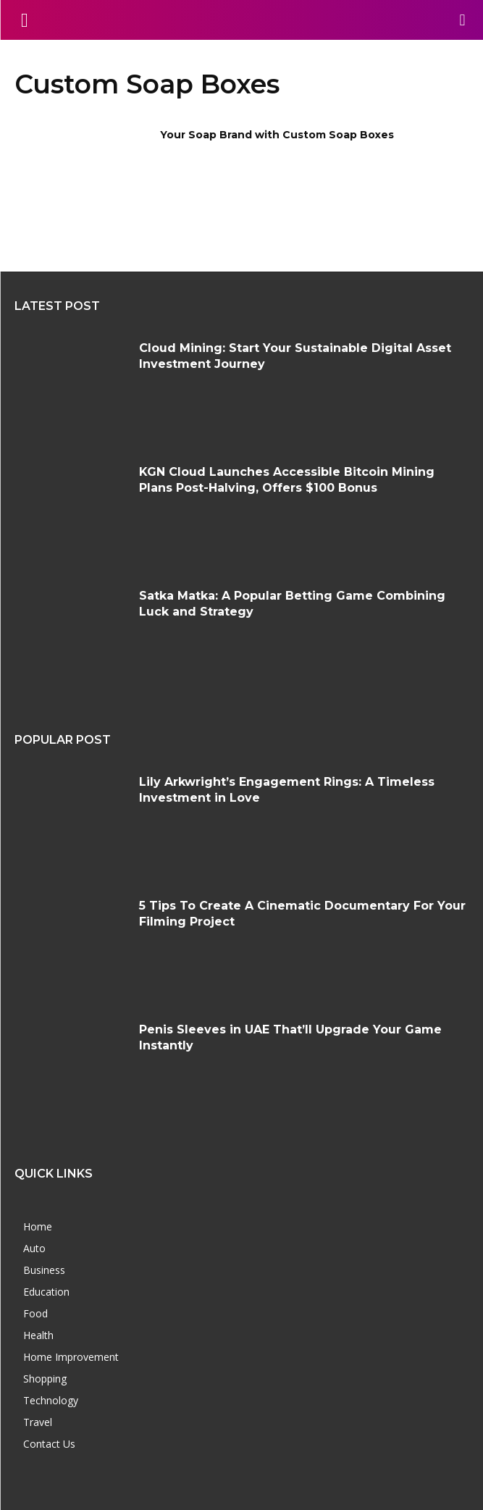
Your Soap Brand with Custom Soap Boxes (277, 134)
